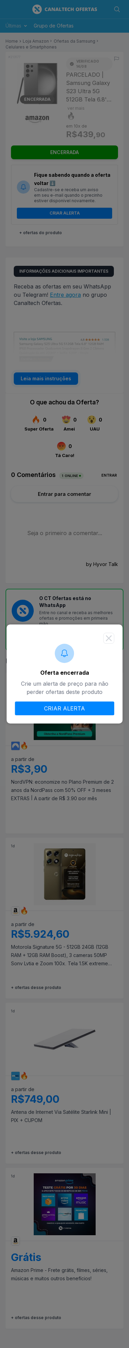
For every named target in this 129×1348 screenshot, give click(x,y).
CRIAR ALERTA (64, 708)
